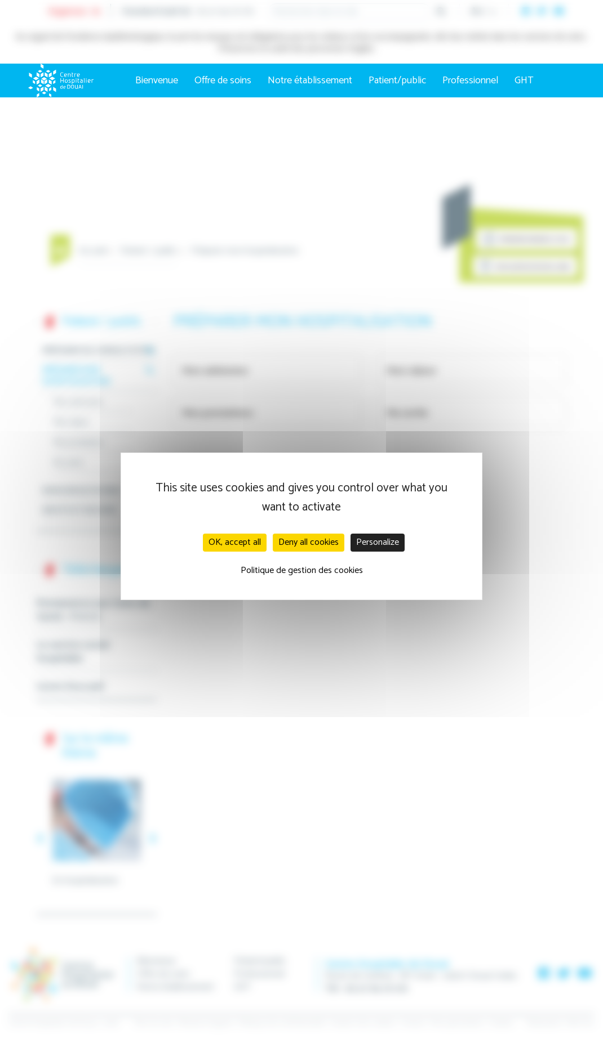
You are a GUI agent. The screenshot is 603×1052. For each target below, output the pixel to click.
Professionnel (470, 80)
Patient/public (397, 80)
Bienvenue (156, 80)
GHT (524, 80)
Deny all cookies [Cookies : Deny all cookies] (308, 542)
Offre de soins (222, 80)
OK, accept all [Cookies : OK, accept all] (235, 542)
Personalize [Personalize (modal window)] (377, 542)
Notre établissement (310, 80)
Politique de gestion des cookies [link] (302, 570)
